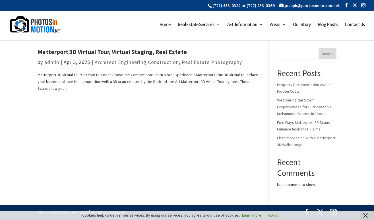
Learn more (251, 215)
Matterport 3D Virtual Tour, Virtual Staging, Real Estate (112, 52)
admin (51, 62)
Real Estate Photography (212, 62)
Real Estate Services (196, 25)
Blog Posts (328, 25)
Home (165, 25)
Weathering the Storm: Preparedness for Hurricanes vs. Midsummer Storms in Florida (304, 106)
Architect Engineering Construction (137, 62)
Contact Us (355, 25)
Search (328, 53)
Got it (273, 215)
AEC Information (242, 25)
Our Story (302, 25)
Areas (275, 25)
